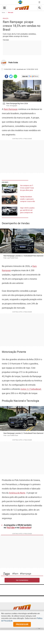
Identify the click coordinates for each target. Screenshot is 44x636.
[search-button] (39, 7)
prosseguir (22, 624)
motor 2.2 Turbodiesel (31, 389)
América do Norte (17, 492)
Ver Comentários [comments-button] (22, 580)
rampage (26, 573)
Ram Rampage (11, 109)
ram (16, 573)
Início (3, 12)
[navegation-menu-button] (4, 7)
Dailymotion (25, 527)
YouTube (11, 527)
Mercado (10, 12)
